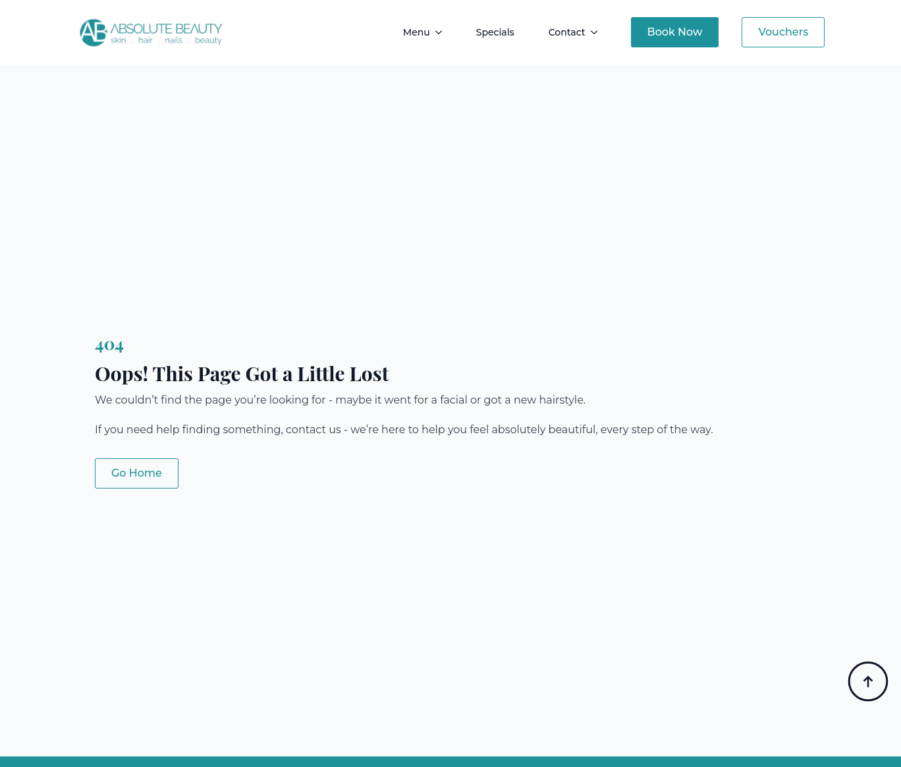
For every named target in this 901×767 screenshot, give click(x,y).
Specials (495, 32)
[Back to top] (868, 681)
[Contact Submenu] (597, 32)
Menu (416, 32)
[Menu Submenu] (441, 32)
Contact (567, 32)
